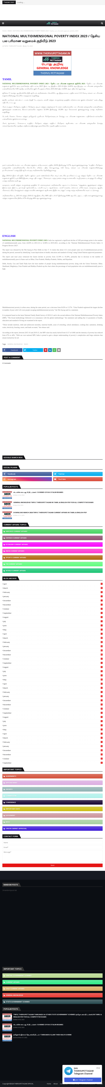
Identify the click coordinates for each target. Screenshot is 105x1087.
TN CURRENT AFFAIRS (14, 564)
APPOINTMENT (11, 783)
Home (4, 31)
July (53, 621)
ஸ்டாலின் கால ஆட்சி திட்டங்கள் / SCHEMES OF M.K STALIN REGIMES (38, 492)
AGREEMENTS (11, 776)
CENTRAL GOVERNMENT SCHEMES (19, 976)
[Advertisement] (52, 12)
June (53, 625)
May (53, 630)
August (53, 617)
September (53, 613)
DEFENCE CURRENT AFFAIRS (16, 538)
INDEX (10, 31)
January (53, 596)
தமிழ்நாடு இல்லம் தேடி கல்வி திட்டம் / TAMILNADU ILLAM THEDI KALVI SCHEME (42, 1035)
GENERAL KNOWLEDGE (15, 344)
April (53, 584)
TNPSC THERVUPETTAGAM (13, 46)
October (53, 609)
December (53, 601)
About (55, 1084)
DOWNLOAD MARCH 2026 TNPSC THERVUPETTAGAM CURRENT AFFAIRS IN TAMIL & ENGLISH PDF (50, 512)
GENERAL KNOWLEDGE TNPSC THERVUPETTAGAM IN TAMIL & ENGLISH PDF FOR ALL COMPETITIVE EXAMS (53, 502)
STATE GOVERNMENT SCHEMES (18, 1002)
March (53, 588)
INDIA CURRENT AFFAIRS (15, 551)
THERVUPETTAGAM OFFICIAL (23, 1084)
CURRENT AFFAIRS (13, 982)
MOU (8, 822)
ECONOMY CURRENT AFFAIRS (17, 544)
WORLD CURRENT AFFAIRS (16, 571)
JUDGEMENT (10, 815)
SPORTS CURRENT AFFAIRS (16, 557)
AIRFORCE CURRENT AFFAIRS (16, 531)
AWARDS (9, 789)
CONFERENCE (11, 802)
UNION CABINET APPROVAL (16, 828)
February (53, 592)
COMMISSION (11, 796)
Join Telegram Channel (83, 1080)
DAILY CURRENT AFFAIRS (15, 989)
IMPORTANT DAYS (13, 809)
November (53, 605)
